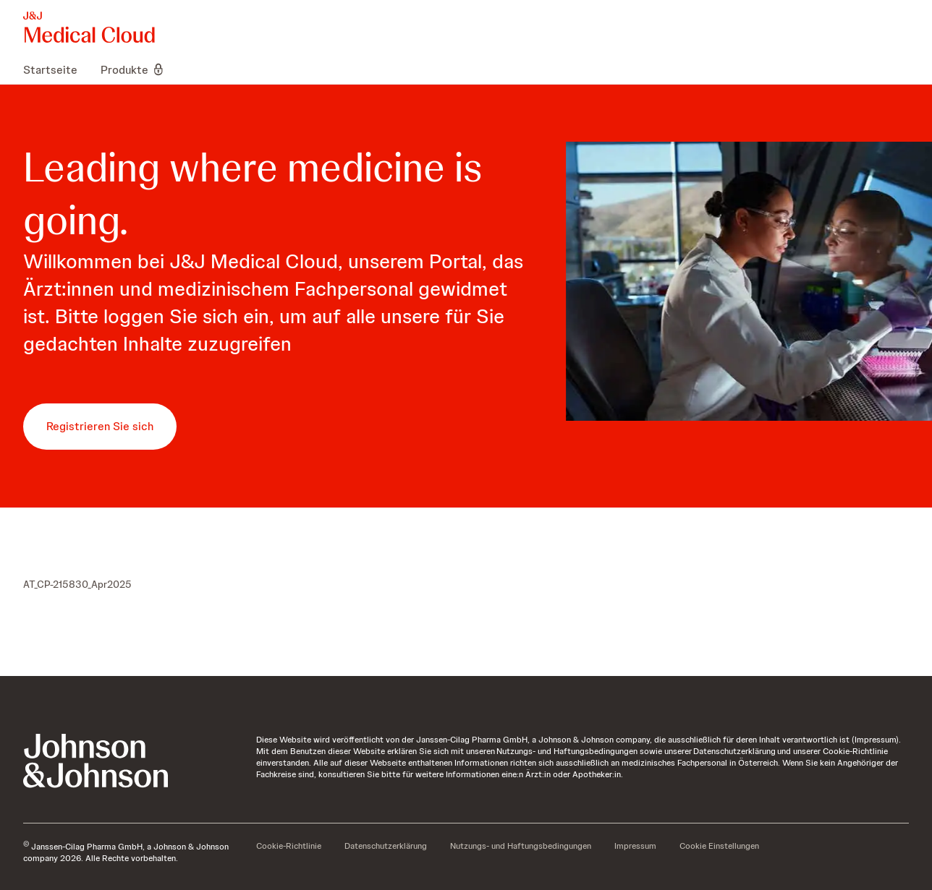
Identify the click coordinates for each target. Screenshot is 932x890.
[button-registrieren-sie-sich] (100, 426)
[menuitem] (56, 69)
